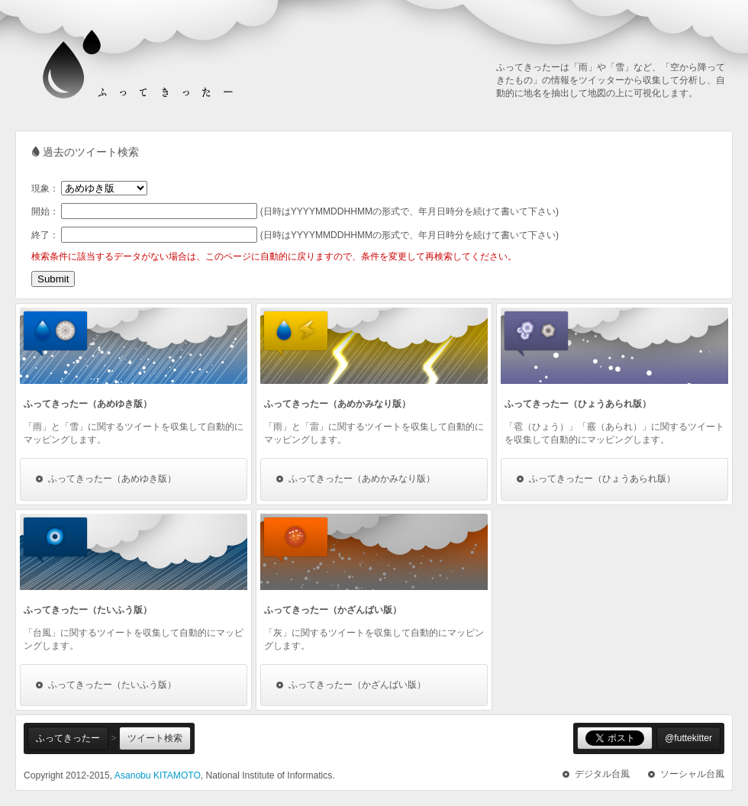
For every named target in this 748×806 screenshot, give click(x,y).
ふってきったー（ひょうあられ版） (602, 478)
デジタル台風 (602, 774)
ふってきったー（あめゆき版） (112, 478)
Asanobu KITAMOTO (157, 775)
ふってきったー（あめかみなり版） (362, 478)
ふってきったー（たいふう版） (112, 684)
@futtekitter (688, 738)
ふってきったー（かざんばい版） (357, 684)
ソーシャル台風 (692, 774)
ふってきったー (68, 738)
